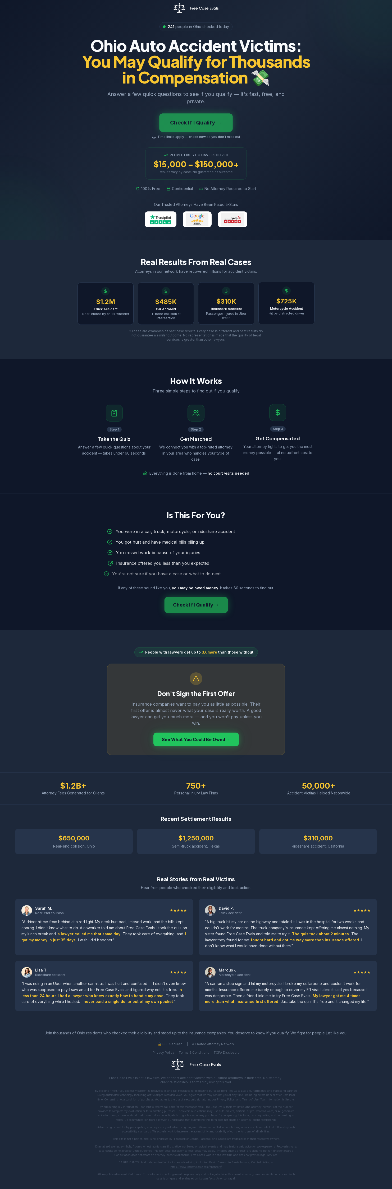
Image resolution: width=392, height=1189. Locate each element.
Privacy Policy (163, 1052)
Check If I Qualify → (196, 122)
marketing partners (285, 1090)
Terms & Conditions (194, 1052)
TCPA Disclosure (226, 1052)
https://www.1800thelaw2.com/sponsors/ (196, 1166)
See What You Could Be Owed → (196, 739)
